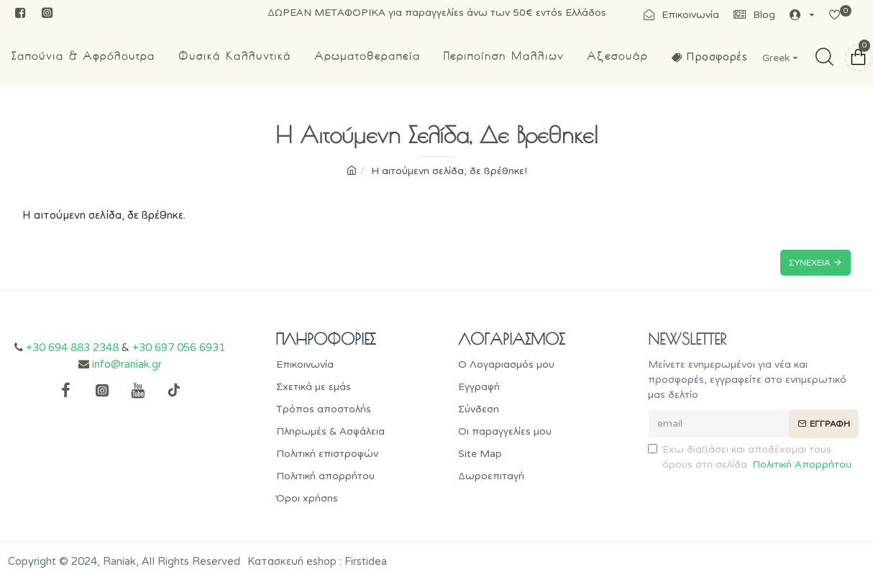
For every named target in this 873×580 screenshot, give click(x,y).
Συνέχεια (809, 263)
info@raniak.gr (127, 364)
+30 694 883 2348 (72, 347)
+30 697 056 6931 (178, 347)
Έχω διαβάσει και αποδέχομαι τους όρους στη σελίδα (751, 457)
